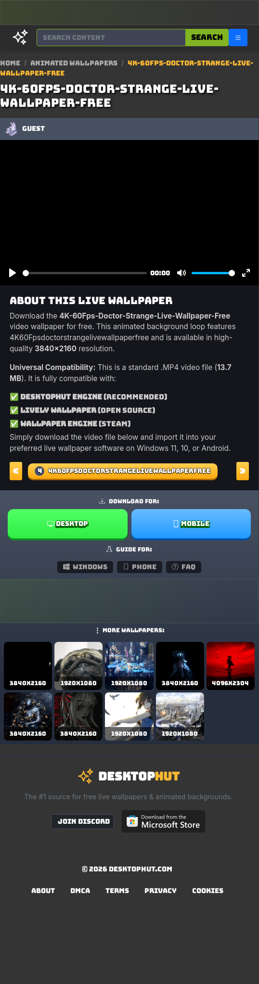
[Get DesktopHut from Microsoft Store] (163, 821)
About (43, 890)
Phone (140, 566)
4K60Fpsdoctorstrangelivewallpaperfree (123, 471)
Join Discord (84, 821)
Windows (85, 566)
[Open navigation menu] (238, 37)
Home (10, 63)
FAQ (183, 566)
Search (207, 37)
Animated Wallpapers (74, 63)
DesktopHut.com (140, 869)
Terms (117, 890)
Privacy (160, 890)
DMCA (80, 890)
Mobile (190, 523)
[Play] (12, 273)
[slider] (85, 273)
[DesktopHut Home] (20, 37)
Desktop (67, 523)
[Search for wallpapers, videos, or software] (111, 37)
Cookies (207, 890)
